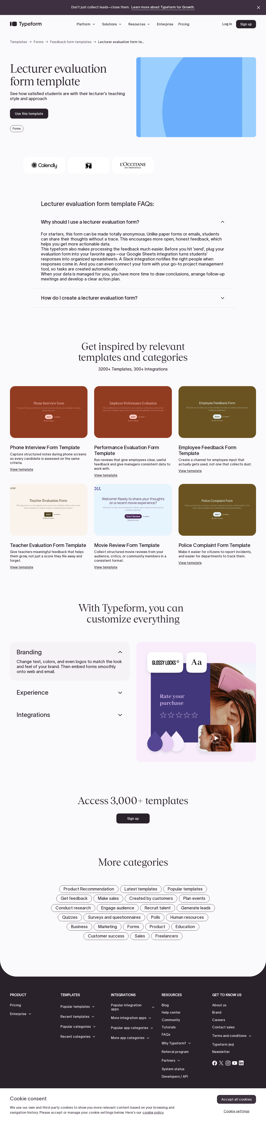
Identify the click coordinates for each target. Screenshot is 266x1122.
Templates (18, 42)
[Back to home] (26, 24)
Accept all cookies (236, 1099)
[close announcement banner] (258, 7)
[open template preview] (196, 97)
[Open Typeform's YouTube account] (234, 1062)
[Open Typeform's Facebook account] (214, 1062)
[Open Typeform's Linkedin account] (241, 1062)
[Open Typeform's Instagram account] (227, 1062)
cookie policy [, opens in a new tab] (153, 1112)
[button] (87, 24)
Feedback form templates (70, 42)
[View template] (48, 428)
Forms (38, 42)
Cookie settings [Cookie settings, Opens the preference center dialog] (236, 1111)
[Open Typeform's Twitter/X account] (221, 1062)
